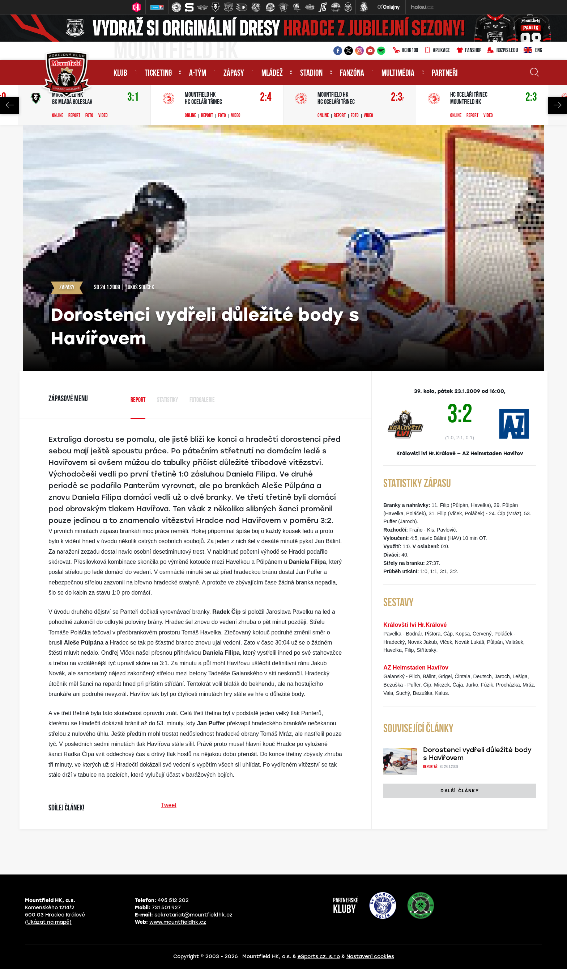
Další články (459, 790)
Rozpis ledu (502, 51)
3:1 (133, 97)
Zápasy (233, 73)
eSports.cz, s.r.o (319, 956)
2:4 (266, 97)
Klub (120, 73)
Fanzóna (352, 73)
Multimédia (397, 73)
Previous (9, 105)
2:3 (397, 97)
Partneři (445, 73)
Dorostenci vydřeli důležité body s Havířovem (477, 754)
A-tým (197, 73)
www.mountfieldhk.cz (177, 922)
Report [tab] (138, 400)
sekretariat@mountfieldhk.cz (193, 915)
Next (557, 105)
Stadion (311, 73)
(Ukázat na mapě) (48, 922)
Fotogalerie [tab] (202, 400)
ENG (533, 51)
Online (57, 115)
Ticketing (158, 73)
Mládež (272, 73)
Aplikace (437, 51)
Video (103, 115)
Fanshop (468, 51)
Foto (89, 115)
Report (74, 115)
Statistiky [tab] (167, 400)
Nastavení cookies (370, 956)
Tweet (168, 805)
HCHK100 (405, 51)
